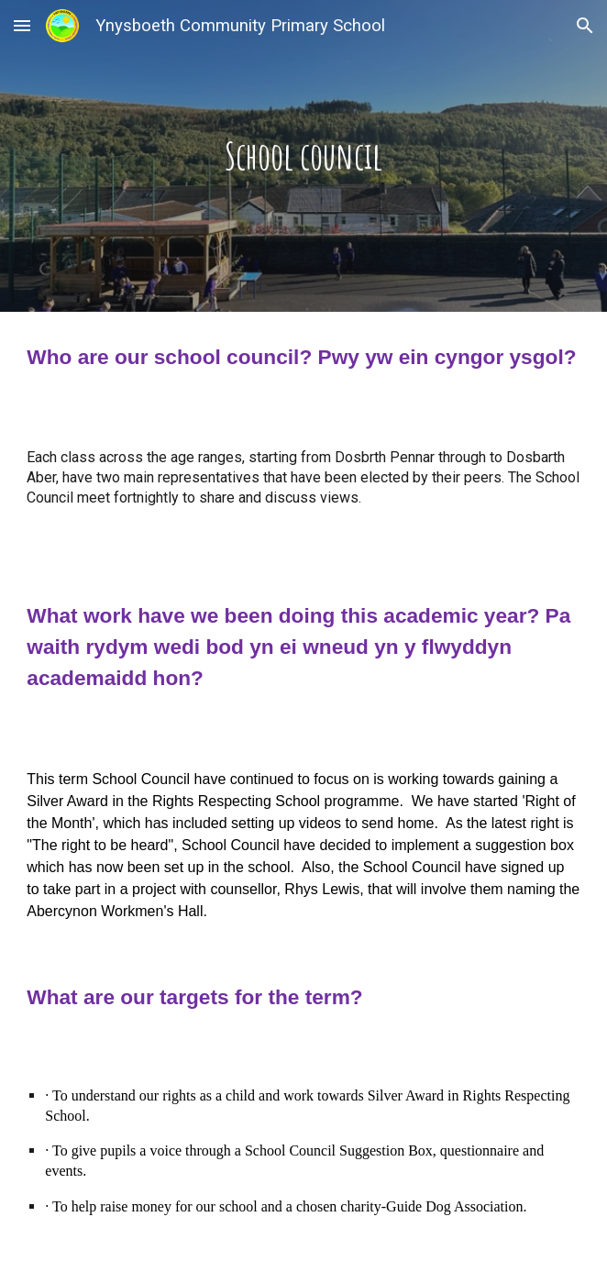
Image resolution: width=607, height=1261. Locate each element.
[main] (303, 155)
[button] (22, 25)
